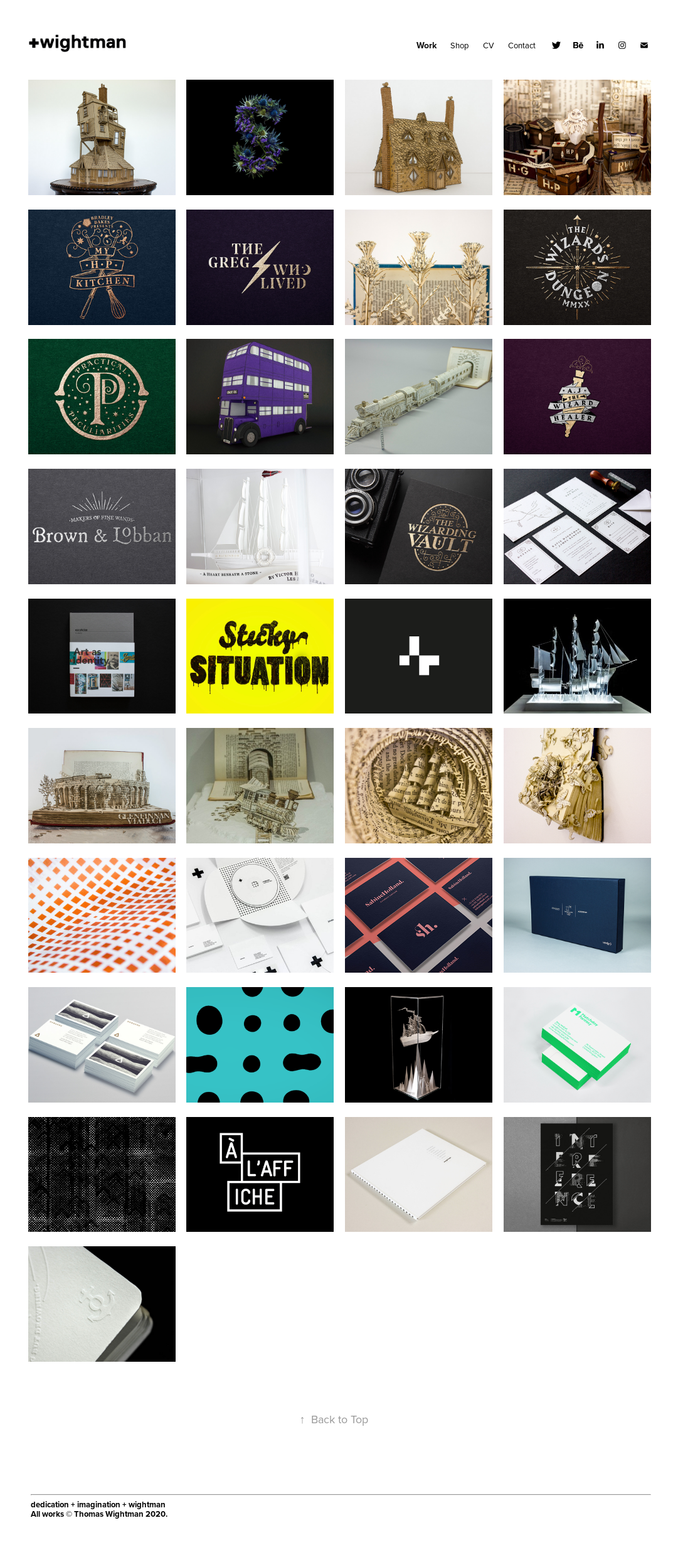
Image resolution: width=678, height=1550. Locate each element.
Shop (459, 45)
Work (426, 45)
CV (488, 45)
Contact (522, 45)
